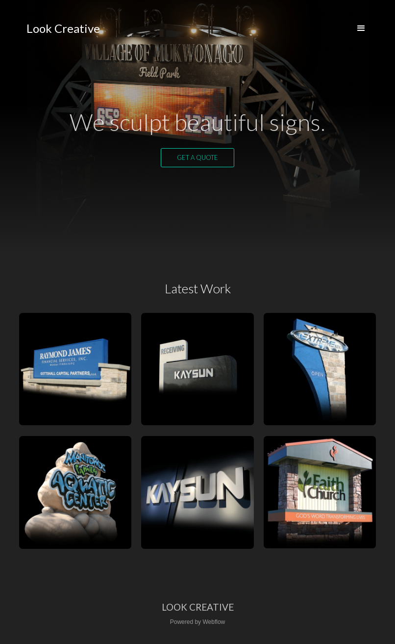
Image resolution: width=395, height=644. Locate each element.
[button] (361, 28)
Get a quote (197, 157)
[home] (63, 28)
